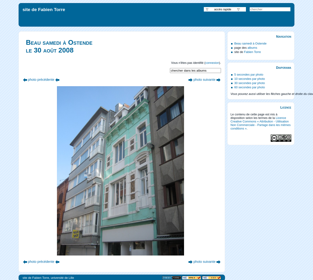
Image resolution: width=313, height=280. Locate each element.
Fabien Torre (252, 52)
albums (252, 47)
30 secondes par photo (249, 83)
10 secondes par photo (249, 79)
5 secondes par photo (248, 74)
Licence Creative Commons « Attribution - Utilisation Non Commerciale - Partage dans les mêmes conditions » (260, 123)
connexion (212, 63)
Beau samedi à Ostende (250, 43)
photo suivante (204, 79)
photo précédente (41, 79)
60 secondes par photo (249, 87)
